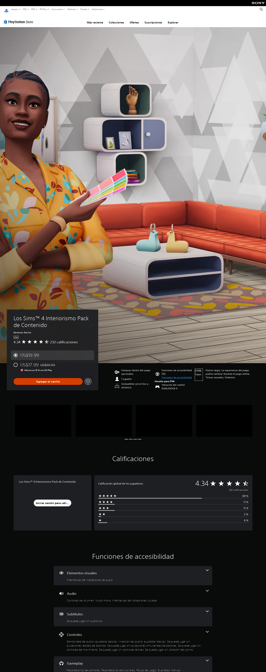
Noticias (71, 9)
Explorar (173, 19)
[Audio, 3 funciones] (133, 593)
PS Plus (43, 9)
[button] (177, 374)
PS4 (33, 9)
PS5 (25, 9)
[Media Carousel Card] (43, 417)
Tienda (83, 9)
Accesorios (57, 9)
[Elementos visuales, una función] (133, 572)
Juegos (14, 9)
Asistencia (97, 9)
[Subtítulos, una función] (133, 613)
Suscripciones (153, 19)
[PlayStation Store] (19, 18)
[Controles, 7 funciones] (133, 638)
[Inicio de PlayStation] (6, 9)
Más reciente (95, 19)
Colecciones (116, 19)
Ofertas (134, 19)
